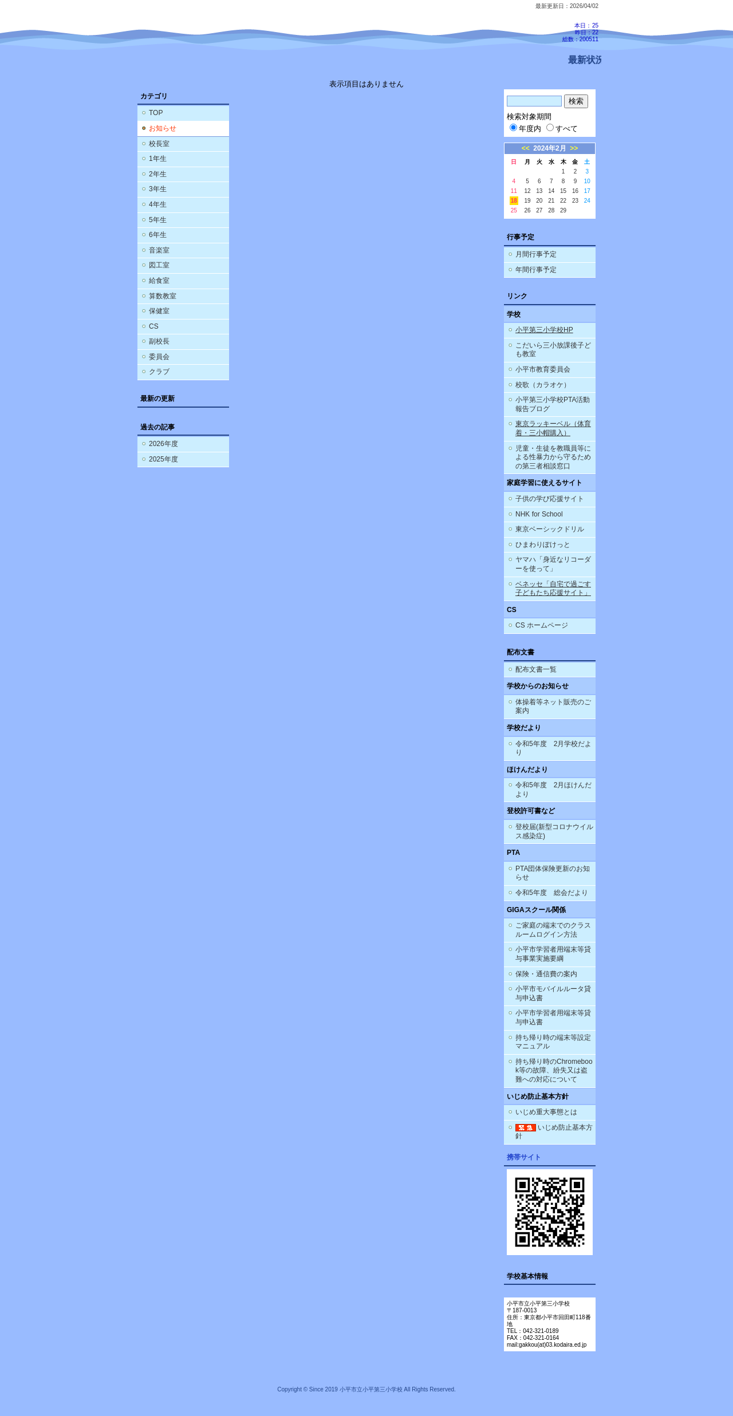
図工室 (159, 265)
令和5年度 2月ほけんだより (553, 789)
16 (575, 191)
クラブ (159, 372)
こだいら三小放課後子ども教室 (553, 349)
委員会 (159, 357)
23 (575, 201)
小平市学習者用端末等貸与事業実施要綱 (553, 954)
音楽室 (159, 250)
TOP (156, 113)
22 (563, 201)
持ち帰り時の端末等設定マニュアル (553, 1042)
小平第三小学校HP (544, 330)
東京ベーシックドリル (549, 529)
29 (563, 210)
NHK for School (539, 514)
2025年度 (163, 459)
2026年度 (163, 444)
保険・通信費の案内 (546, 974)
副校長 (159, 341)
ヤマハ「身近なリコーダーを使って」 (553, 564)
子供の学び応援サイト (549, 499)
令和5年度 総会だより (551, 893)
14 (551, 191)
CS (154, 326)
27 (539, 210)
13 (539, 191)
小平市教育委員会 (542, 369)
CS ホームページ (541, 625)
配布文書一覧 (536, 669)
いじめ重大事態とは (546, 1112)
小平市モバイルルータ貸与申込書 (553, 993)
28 (551, 210)
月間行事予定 (536, 254)
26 (527, 210)
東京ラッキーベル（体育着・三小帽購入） (553, 428)
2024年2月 (549, 148)
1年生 (158, 159)
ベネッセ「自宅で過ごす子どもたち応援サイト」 (553, 588)
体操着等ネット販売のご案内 (553, 706)
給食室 (159, 281)
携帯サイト (524, 1157)
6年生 (158, 235)
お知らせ (162, 128)
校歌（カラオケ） (542, 385)
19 (527, 201)
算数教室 (162, 296)
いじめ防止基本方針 (554, 1132)
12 (527, 191)
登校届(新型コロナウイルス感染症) (554, 831)
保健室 (159, 311)
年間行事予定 (536, 270)
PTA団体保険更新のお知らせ (552, 873)
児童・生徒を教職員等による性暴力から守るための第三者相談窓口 (553, 457)
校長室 (159, 144)
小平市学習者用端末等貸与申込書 (553, 1017)
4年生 (158, 204)
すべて (562, 128)
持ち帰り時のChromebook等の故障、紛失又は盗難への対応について (554, 1070)
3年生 (158, 189)
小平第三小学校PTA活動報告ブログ (552, 404)
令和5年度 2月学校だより (553, 748)
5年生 (158, 220)
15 (563, 191)
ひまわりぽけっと (542, 545)
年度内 (525, 128)
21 (551, 201)
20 (539, 201)
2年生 (158, 174)
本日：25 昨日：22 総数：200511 (580, 32)
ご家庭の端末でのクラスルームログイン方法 (553, 929)
